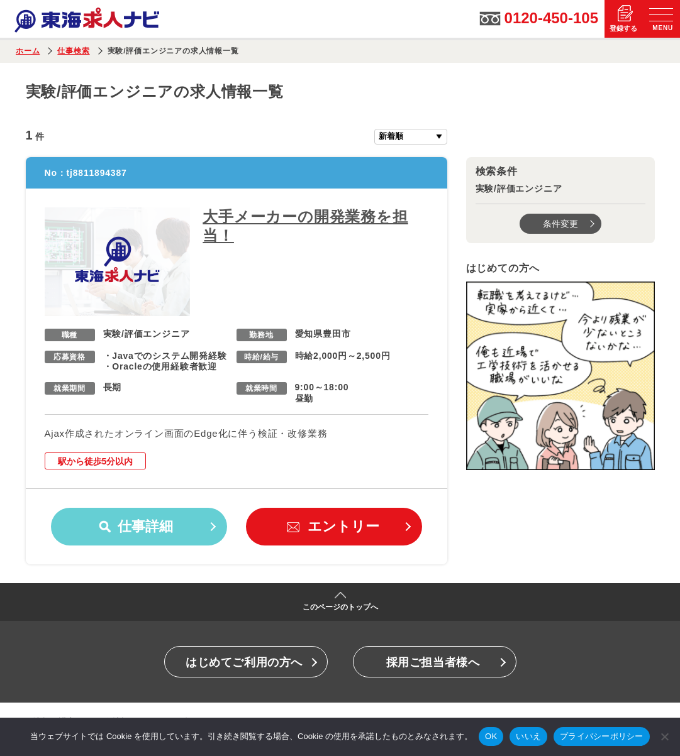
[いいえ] (664, 736)
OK (491, 736)
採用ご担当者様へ (432, 662)
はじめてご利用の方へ (244, 662)
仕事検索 (73, 51)
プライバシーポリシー (602, 736)
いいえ (528, 736)
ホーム (28, 51)
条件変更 (560, 224)
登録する (623, 28)
